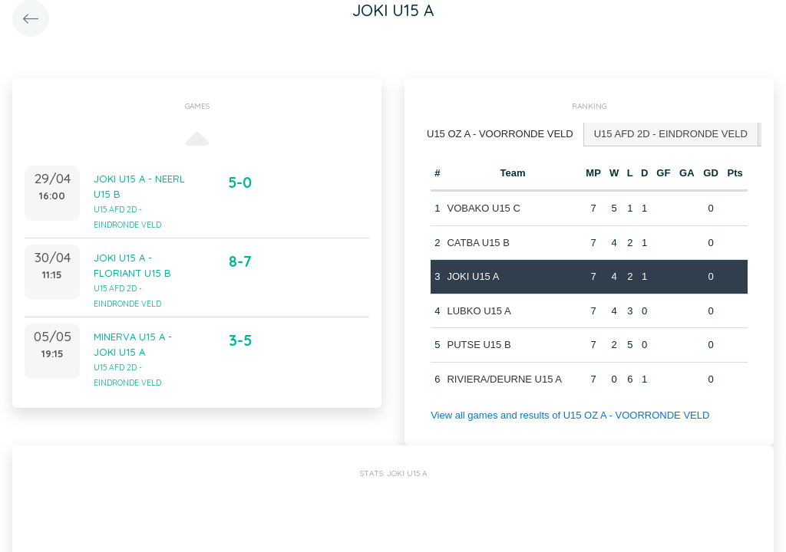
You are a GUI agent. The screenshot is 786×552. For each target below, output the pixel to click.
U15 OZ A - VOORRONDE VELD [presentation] (500, 134)
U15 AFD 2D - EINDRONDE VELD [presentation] (671, 134)
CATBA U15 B (478, 242)
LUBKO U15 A (478, 311)
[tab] (500, 134)
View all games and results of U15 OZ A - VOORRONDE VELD (570, 415)
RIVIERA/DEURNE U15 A (504, 379)
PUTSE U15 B (478, 344)
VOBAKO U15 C (483, 208)
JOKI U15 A (473, 276)
